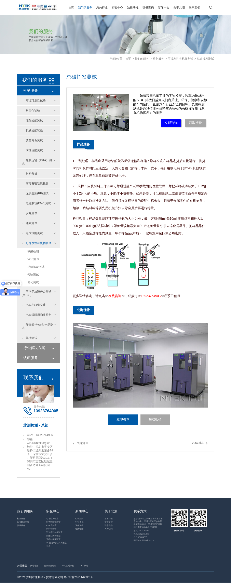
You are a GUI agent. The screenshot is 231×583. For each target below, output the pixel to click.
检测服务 (158, 58)
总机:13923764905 (141, 530)
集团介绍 (109, 518)
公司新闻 (79, 518)
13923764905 (151, 296)
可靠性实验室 (52, 518)
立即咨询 (171, 122)
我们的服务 (85, 7)
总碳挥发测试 (205, 58)
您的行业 (102, 7)
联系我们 (194, 7)
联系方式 (140, 511)
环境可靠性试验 (36, 100)
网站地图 (34, 566)
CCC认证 (84, 566)
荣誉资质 (109, 522)
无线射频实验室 (53, 539)
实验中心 (117, 7)
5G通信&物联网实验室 (56, 543)
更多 (48, 546)
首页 (71, 7)
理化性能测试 (34, 120)
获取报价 (195, 122)
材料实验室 (51, 529)
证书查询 (148, 7)
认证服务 (30, 358)
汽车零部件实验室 (54, 532)
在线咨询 (114, 296)
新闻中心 (163, 7)
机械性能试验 (34, 130)
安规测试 (31, 213)
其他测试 (31, 338)
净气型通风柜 (68, 566)
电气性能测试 (34, 233)
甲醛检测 (33, 251)
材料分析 (31, 173)
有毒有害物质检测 (37, 183)
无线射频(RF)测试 (37, 193)
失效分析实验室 (53, 536)
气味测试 (33, 274)
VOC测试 (33, 259)
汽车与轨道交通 (36, 304)
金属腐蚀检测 (50, 566)
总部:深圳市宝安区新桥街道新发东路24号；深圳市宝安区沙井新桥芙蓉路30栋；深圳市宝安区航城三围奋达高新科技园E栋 (148, 522)
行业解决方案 (34, 348)
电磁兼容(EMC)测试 (38, 203)
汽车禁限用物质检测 (38, 314)
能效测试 (31, 223)
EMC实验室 (51, 525)
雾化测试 (33, 282)
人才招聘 (109, 529)
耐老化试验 (33, 110)
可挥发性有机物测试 (180, 58)
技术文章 (79, 529)
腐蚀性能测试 (34, 150)
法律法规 (132, 7)
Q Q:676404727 (140, 537)
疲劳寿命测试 (34, 140)
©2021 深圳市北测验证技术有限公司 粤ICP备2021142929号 (55, 577)
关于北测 (179, 7)
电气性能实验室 (53, 522)
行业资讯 (79, 522)
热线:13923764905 (141, 534)
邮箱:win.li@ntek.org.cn (144, 540)
